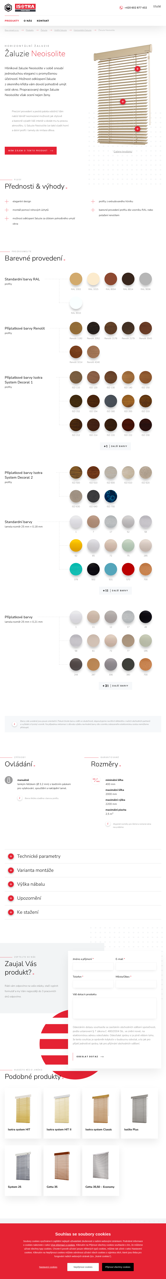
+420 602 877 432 (136, 7)
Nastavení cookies (48, 1267)
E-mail (120, 962)
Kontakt (43, 20)
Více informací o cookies (63, 1245)
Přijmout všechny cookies (117, 1267)
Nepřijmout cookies (83, 1267)
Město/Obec (123, 981)
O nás (28, 20)
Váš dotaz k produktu (85, 999)
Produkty (12, 20)
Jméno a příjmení (83, 962)
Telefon (78, 981)
